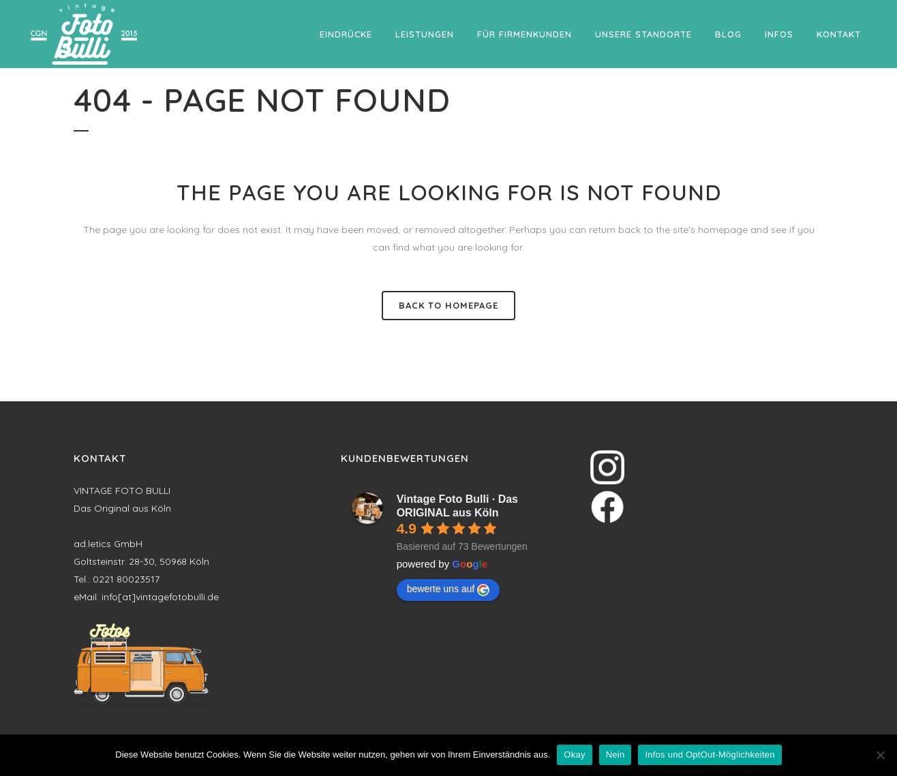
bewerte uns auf (448, 589)
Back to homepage (448, 305)
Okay (574, 754)
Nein (615, 754)
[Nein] (880, 755)
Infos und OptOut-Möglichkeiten (709, 754)
